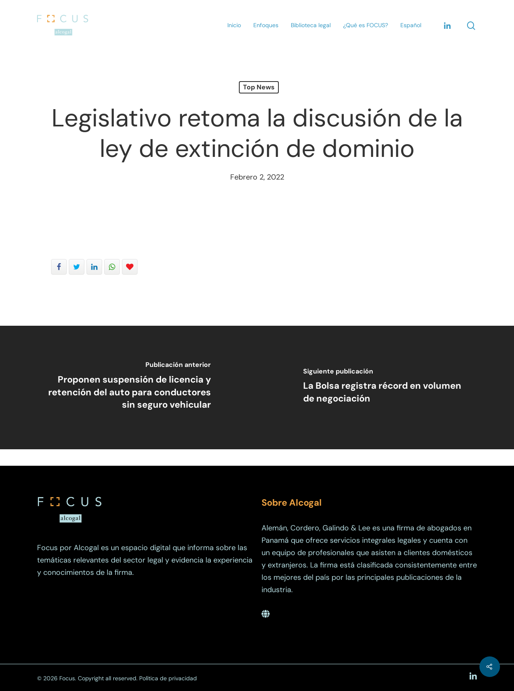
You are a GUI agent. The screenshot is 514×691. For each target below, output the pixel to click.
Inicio (234, 25)
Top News (259, 87)
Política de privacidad (168, 678)
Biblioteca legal (311, 25)
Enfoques (265, 25)
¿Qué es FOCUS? (365, 25)
